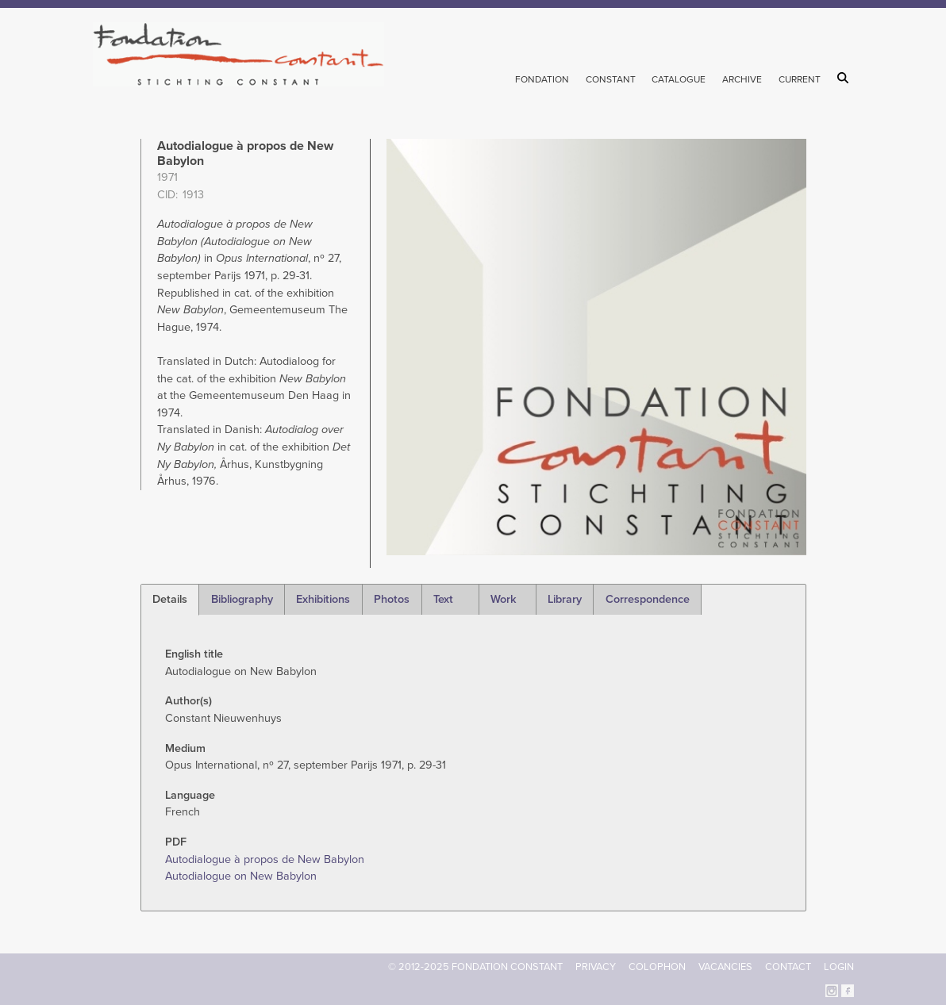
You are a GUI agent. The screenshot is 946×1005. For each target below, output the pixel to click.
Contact (788, 967)
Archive (742, 79)
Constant (611, 79)
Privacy (595, 967)
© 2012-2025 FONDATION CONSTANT (475, 967)
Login (839, 967)
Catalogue (679, 79)
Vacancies (725, 967)
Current (800, 79)
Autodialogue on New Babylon (241, 876)
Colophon (657, 967)
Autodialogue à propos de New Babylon (264, 859)
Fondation (542, 79)
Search (845, 77)
